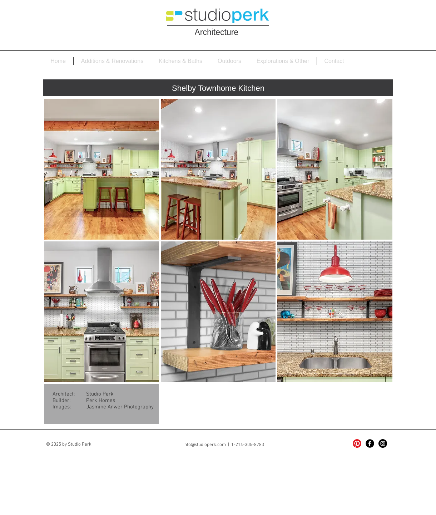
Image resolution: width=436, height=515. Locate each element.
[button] (101, 169)
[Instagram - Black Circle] (382, 443)
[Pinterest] (357, 443)
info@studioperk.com (204, 445)
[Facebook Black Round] (370, 443)
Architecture (217, 32)
